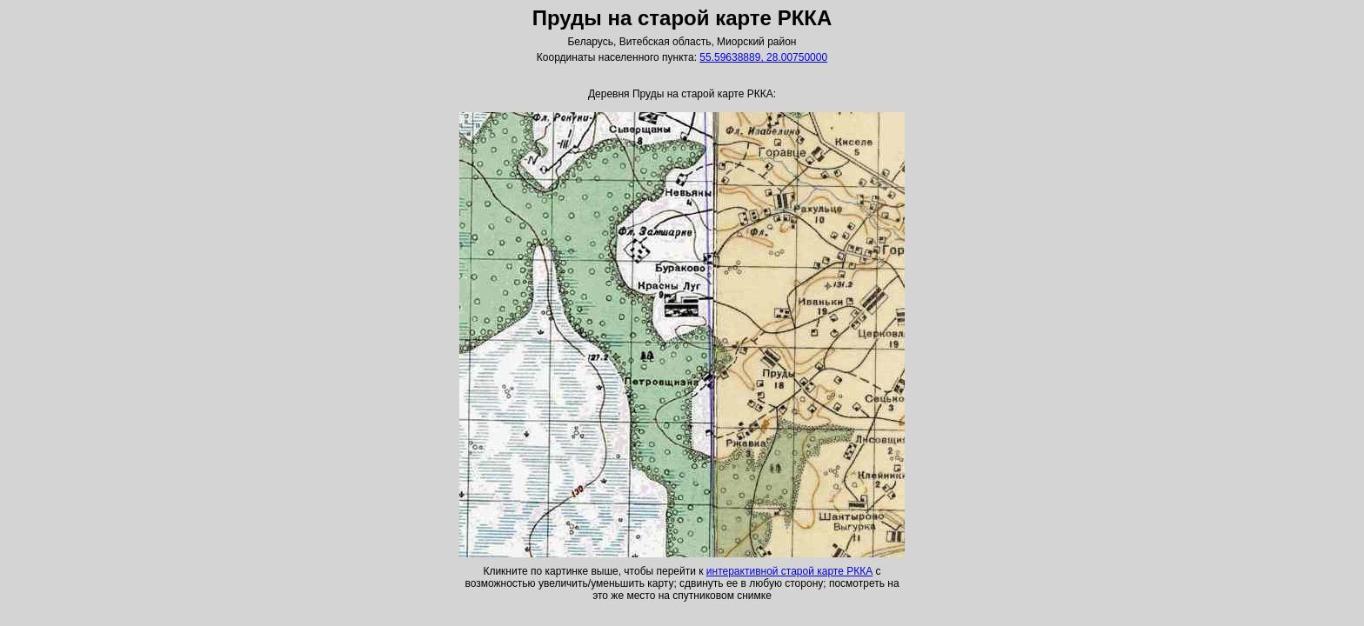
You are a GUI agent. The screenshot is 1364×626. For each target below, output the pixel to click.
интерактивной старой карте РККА (789, 571)
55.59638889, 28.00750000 (763, 57)
